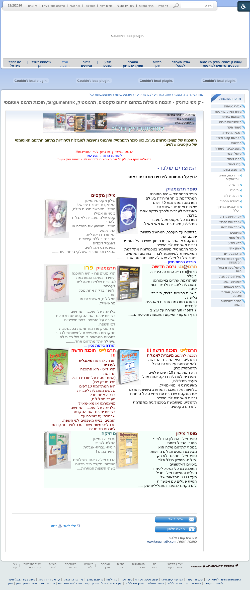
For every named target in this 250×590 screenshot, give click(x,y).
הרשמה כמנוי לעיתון (53, 5)
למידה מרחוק (229, 201)
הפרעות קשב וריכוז (228, 138)
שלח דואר (175, 519)
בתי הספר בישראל (15, 64)
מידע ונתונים (107, 64)
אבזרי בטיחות (232, 106)
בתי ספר (153, 565)
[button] (176, 5)
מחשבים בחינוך (231, 169)
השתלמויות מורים (230, 122)
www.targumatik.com (161, 541)
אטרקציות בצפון (230, 227)
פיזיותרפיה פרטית (70, 565)
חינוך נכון (90, 5)
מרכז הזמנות (146, 5)
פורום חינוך (106, 5)
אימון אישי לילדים (134, 583)
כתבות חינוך (120, 565)
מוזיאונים (235, 232)
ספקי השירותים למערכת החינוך (153, 94)
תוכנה (234, 190)
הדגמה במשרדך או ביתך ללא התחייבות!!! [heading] (104, 152)
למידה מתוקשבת (230, 276)
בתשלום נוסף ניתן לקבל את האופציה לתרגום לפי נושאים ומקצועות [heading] (104, 159)
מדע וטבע (234, 243)
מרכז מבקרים (232, 253)
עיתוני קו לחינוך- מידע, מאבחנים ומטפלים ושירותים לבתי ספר (221, 64)
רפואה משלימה (155, 583)
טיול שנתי (235, 238)
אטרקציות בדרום (230, 217)
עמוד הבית (198, 94)
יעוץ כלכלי (116, 583)
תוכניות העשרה (231, 133)
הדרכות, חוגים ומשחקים (229, 177)
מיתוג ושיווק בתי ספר (227, 111)
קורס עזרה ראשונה (49, 579)
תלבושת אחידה (231, 117)
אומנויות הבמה (232, 282)
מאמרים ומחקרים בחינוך (132, 64)
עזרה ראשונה (232, 287)
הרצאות (236, 143)
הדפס (53, 525)
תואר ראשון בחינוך (26, 583)
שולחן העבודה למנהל (181, 64)
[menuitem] (220, 64)
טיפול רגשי (234, 154)
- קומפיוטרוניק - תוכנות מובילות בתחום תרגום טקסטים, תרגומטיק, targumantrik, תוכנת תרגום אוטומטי (104, 102)
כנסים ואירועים (86, 64)
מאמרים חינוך (105, 565)
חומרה (234, 184)
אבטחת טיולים (47, 583)
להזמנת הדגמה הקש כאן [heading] (104, 155)
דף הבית (163, 5)
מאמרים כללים (88, 565)
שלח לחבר (69, 525)
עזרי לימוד (234, 164)
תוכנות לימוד (230, 196)
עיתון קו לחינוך (125, 5)
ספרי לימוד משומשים (70, 583)
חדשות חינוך (157, 64)
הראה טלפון (176, 529)
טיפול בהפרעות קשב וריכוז (32, 565)
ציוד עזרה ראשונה (73, 579)
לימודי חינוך (234, 127)
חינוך (10, 583)
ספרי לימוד (234, 159)
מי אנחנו (32, 5)
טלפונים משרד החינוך (41, 64)
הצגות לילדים (174, 583)
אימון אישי (235, 248)
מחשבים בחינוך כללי (100, 94)
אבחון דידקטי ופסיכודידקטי (175, 565)
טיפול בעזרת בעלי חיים (22, 579)
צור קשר (75, 5)
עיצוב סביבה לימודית (228, 148)
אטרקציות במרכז (230, 222)
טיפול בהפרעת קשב (96, 583)
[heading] (177, 267)
